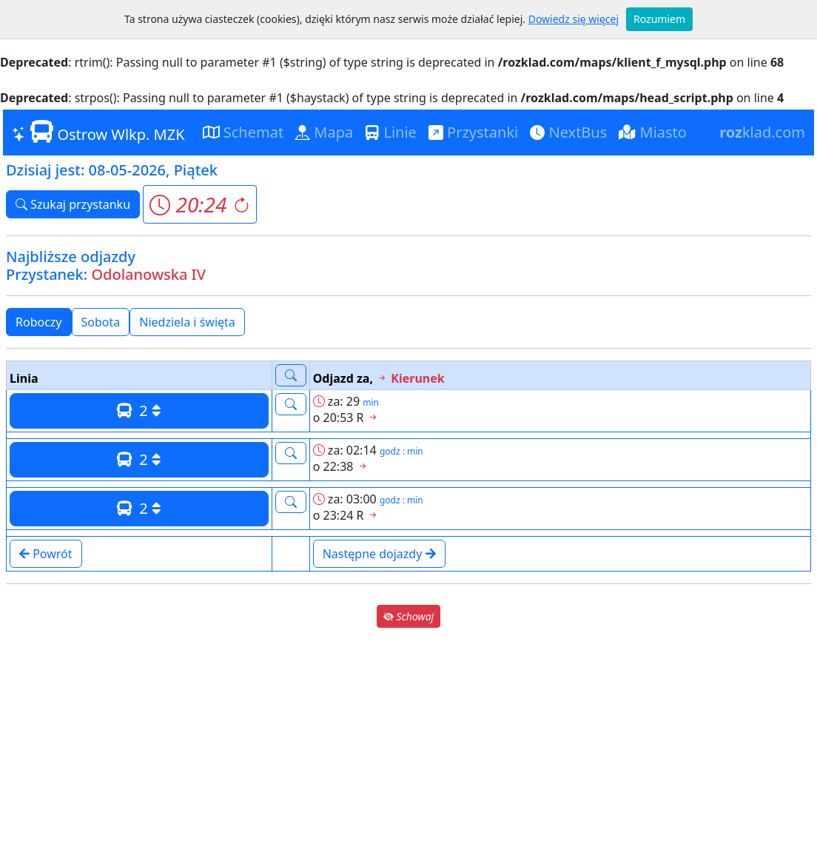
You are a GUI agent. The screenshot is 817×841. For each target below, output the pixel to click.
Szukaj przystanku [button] (73, 204)
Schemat (243, 132)
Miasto (653, 132)
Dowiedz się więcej (573, 19)
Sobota (101, 322)
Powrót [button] (46, 554)
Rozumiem (659, 19)
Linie (391, 132)
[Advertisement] (408, 734)
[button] (199, 204)
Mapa (324, 132)
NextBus (568, 132)
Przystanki (473, 132)
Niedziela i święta (187, 322)
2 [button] (139, 410)
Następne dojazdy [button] (379, 554)
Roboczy (39, 322)
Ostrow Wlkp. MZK (98, 132)
